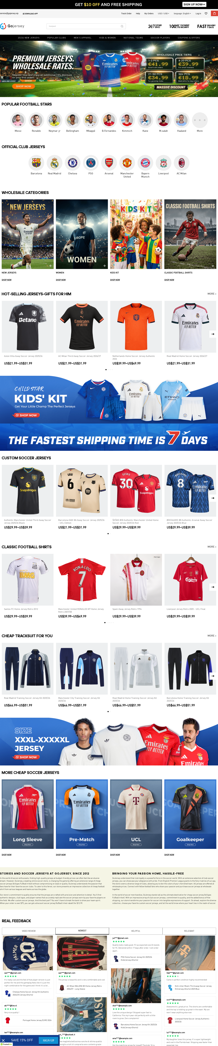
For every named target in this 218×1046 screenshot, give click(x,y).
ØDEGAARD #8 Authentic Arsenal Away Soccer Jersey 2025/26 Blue (189, 521)
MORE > (212, 294)
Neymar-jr (54, 131)
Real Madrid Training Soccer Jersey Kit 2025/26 (27, 698)
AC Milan (182, 173)
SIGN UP (48, 1040)
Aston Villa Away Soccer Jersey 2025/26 (23, 356)
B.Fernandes (109, 131)
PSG (90, 173)
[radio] (5, 976)
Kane (145, 131)
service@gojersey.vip (9, 13)
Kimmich (127, 131)
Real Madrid (54, 173)
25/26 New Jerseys (29, 38)
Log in (198, 13)
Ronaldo (36, 131)
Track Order (126, 13)
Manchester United (127, 175)
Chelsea (72, 173)
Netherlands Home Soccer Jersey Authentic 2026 (133, 357)
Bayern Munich (145, 175)
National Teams (133, 38)
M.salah (163, 131)
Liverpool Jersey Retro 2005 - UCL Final (186, 609)
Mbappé (90, 131)
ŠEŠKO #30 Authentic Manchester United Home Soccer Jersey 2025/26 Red (135, 521)
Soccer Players (160, 38)
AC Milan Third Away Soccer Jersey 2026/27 (79, 356)
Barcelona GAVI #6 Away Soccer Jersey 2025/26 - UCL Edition (81, 521)
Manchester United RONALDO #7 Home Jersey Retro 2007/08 (81, 610)
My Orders (148, 13)
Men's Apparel (83, 38)
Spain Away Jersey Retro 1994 (127, 609)
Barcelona (36, 173)
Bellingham (72, 131)
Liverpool (163, 173)
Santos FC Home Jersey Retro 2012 (21, 609)
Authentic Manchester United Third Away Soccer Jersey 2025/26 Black (27, 521)
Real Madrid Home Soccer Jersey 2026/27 (187, 356)
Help (138, 13)
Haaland (181, 131)
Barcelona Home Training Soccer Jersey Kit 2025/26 (188, 699)
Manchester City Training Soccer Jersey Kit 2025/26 (79, 699)
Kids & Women (107, 38)
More (200, 131)
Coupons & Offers (189, 38)
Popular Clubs (56, 38)
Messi (18, 131)
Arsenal (109, 173)
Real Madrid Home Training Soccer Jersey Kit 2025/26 (134, 699)
